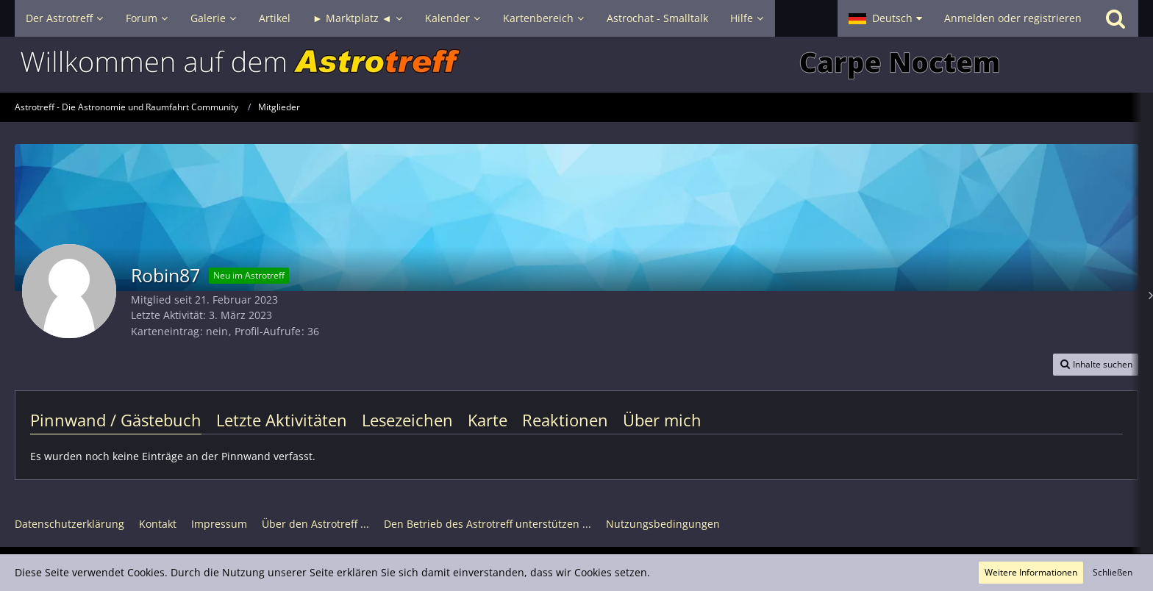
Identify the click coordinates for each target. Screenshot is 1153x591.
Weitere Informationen (1031, 572)
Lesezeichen (407, 420)
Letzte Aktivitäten (281, 420)
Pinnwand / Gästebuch (115, 420)
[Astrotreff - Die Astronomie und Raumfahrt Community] (576, 64)
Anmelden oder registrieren (1013, 18)
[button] (885, 18)
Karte (487, 420)
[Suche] (1115, 18)
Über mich (662, 420)
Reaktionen (565, 420)
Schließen (1112, 572)
